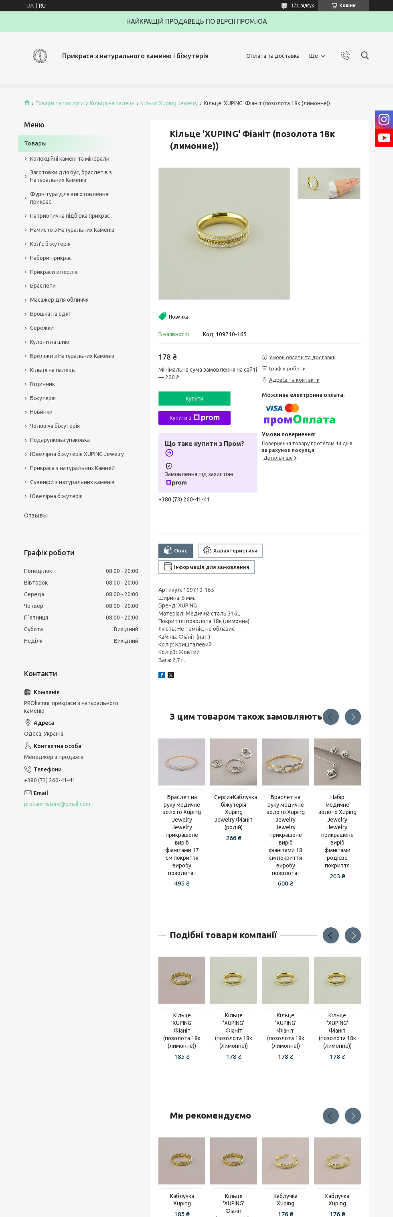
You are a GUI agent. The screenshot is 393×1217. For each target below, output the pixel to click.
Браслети (43, 285)
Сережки (42, 328)
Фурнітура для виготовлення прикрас (69, 198)
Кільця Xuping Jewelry (169, 103)
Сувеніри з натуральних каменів (72, 482)
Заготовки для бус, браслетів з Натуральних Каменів (71, 176)
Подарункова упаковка (60, 440)
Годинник (42, 384)
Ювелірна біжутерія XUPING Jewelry (77, 454)
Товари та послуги (59, 103)
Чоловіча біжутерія (55, 426)
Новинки (41, 412)
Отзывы (36, 515)
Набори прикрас (51, 258)
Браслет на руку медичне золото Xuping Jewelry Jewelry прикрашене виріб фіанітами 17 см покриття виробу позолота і (182, 835)
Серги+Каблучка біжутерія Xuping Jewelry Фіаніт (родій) (233, 812)
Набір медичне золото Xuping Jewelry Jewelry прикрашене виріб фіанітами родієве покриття (337, 831)
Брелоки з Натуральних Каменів (72, 356)
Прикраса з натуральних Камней (72, 468)
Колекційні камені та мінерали (69, 158)
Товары (35, 143)
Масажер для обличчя (59, 300)
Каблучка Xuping (182, 1200)
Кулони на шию (49, 342)
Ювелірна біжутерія (56, 496)
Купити (195, 398)
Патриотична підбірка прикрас (70, 216)
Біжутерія (43, 398)
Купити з (194, 417)
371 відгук (302, 5)
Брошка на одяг (50, 314)
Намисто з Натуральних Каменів (72, 230)
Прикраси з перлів (54, 272)
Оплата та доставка (273, 56)
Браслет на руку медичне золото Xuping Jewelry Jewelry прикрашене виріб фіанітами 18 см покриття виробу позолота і (286, 835)
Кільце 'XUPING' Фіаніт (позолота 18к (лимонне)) (182, 1030)
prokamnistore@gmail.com (57, 804)
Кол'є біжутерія (50, 244)
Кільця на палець (112, 103)
